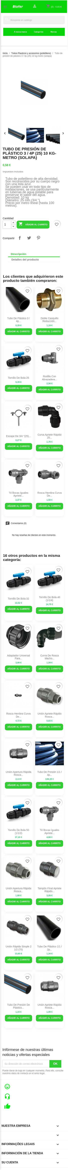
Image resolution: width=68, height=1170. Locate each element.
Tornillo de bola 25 (18, 377)
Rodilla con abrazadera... (49, 378)
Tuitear (29, 237)
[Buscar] (34, 20)
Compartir (19, 237)
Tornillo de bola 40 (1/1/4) (49, 599)
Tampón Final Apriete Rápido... (50, 890)
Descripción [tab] (18, 253)
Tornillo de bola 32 (18, 598)
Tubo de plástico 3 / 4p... (18, 320)
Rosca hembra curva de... (49, 494)
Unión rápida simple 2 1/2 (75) (18, 948)
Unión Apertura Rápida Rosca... (18, 890)
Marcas (54, 32)
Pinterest (38, 237)
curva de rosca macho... (49, 657)
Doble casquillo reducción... (49, 320)
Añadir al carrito (33, 224)
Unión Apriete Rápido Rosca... (49, 715)
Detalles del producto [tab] (25, 259)
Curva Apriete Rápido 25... (50, 436)
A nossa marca (20, 32)
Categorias (38, 32)
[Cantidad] (7, 225)
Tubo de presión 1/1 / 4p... (49, 773)
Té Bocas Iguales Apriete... (18, 494)
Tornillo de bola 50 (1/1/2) (18, 832)
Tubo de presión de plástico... (18, 1006)
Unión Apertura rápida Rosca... (18, 773)
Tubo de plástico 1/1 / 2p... (49, 948)
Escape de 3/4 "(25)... (18, 436)
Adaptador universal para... (18, 657)
